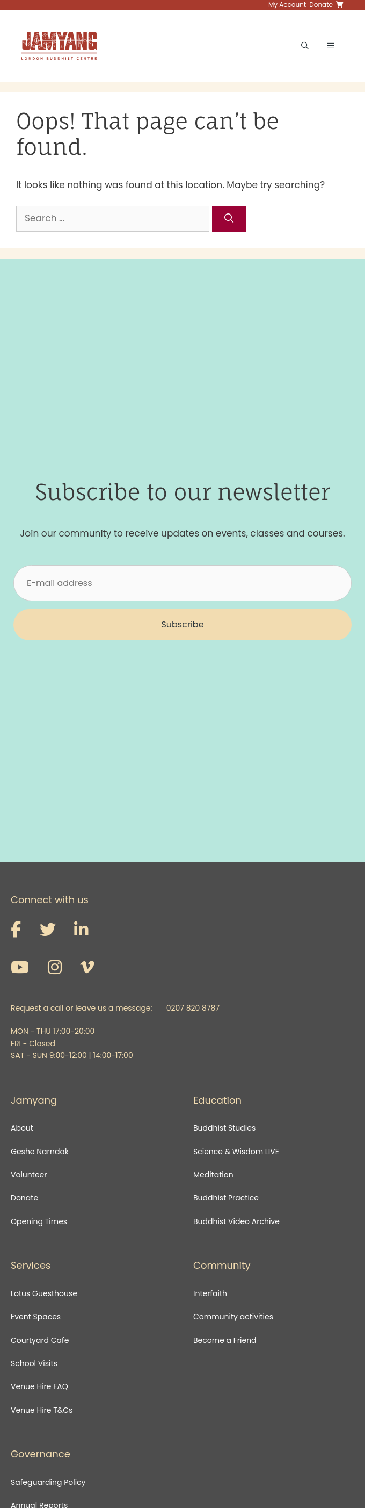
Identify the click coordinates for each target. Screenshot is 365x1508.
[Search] (229, 219)
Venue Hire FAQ (39, 1386)
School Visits (34, 1363)
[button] (182, 624)
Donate (24, 1197)
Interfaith (210, 1293)
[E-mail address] (182, 583)
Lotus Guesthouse (44, 1293)
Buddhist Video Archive (236, 1221)
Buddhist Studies (224, 1128)
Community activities (233, 1316)
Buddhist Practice (226, 1197)
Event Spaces (36, 1316)
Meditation (213, 1174)
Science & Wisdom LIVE (236, 1151)
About (22, 1128)
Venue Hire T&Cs (41, 1410)
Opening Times (39, 1221)
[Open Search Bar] (305, 45)
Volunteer (29, 1174)
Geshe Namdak (40, 1151)
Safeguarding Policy (48, 1482)
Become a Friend (225, 1340)
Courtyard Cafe (40, 1340)
